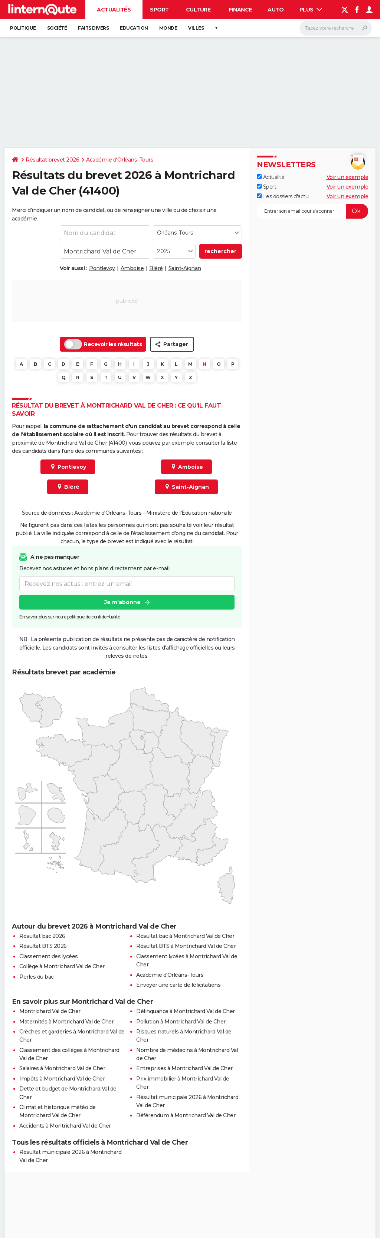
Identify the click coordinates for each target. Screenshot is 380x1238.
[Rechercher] (335, 28)
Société (57, 28)
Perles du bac (36, 976)
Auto (276, 9)
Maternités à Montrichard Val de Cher (66, 1021)
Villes (196, 28)
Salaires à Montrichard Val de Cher (62, 1068)
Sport (159, 9)
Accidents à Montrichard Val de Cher (65, 1125)
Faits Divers (93, 28)
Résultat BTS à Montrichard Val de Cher (186, 946)
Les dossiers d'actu (282, 196)
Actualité (270, 177)
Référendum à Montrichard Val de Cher (185, 1115)
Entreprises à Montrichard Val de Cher (184, 1068)
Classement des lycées (48, 956)
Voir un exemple (347, 177)
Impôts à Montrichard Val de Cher (62, 1078)
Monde (168, 28)
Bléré (156, 268)
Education (134, 28)
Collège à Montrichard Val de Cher (62, 966)
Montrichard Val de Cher (50, 1011)
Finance (240, 9)
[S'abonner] (312, 211)
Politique (23, 28)
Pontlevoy (102, 268)
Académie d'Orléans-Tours (119, 159)
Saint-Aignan (184, 268)
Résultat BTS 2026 (43, 946)
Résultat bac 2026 (42, 936)
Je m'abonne (122, 602)
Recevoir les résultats (103, 344)
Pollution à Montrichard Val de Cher (181, 1021)
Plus (310, 9)
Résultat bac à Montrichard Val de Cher (185, 936)
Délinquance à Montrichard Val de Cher (185, 1011)
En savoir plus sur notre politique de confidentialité (69, 617)
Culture (198, 9)
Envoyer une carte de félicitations (178, 985)
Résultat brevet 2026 (52, 159)
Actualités (114, 9)
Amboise (132, 268)
